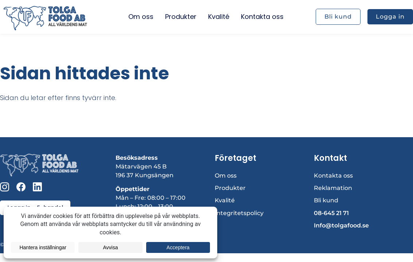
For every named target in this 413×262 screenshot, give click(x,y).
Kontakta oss (333, 175)
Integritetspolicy (239, 213)
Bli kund (326, 200)
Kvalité (225, 200)
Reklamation (333, 187)
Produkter (230, 187)
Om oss (226, 175)
